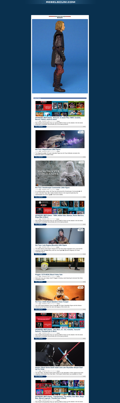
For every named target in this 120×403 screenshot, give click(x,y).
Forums (58, 111)
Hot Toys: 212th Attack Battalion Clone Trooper (51, 292)
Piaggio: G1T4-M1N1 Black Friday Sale (49, 265)
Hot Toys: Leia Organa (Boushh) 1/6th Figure (51, 235)
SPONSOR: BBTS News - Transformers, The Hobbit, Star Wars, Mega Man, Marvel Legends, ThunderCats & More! (59, 387)
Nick (40, 111)
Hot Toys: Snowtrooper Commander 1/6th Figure (52, 178)
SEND (84, 147)
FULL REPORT (39, 117)
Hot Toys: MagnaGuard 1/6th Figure (47, 140)
